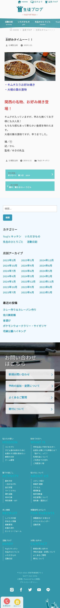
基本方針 (8, 481)
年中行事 (8, 497)
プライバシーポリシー (29, 582)
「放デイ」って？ (40, 453)
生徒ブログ (53, 2)
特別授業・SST (11, 500)
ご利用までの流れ (40, 460)
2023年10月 (10, 287)
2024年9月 (27, 265)
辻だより (38, 2)
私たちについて (44, 475)
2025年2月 (9, 260)
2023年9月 (27, 287)
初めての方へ (44, 441)
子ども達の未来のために (15, 450)
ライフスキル (10, 491)
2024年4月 (9, 276)
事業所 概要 (38, 484)
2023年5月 (45, 292)
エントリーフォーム (13, 531)
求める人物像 (10, 521)
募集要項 (8, 524)
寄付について (17, 606)
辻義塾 (20, 579)
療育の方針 (9, 457)
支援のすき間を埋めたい (15, 453)
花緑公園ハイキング (14, 331)
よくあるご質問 (18, 397)
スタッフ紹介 (38, 481)
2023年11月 (46, 281)
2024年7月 (9, 270)
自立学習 (8, 487)
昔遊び (7, 320)
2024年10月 (10, 265)
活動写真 (36, 524)
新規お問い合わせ (19, 374)
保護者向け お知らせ (41, 518)
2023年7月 (9, 292)
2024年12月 (46, 260)
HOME (25, 2)
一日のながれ (10, 484)
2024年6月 (27, 270)
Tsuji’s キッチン (43, 160)
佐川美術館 (9, 315)
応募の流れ (9, 528)
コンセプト (9, 447)
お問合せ (7, 606)
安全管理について (40, 497)
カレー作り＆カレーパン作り (19, 309)
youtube (39, 590)
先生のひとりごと (43, 23)
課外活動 (8, 494)
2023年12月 (28, 281)
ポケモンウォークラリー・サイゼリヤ (24, 325)
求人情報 (15, 512)
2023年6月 (27, 292)
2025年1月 (27, 260)
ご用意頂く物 (38, 463)
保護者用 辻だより (44, 512)
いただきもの (24, 23)
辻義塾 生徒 (13, 45)
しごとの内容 (10, 518)
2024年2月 (45, 276)
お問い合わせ (44, 542)
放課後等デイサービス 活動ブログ (30, 9)
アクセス (36, 487)
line (48, 590)
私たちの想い (15, 441)
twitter (30, 590)
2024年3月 (27, 276)
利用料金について (40, 457)
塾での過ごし (15, 475)
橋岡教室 (36, 491)
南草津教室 (37, 494)
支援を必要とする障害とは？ (45, 450)
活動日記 (9, 23)
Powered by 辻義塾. (32, 579)
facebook (21, 590)
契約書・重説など (40, 500)
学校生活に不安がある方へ (44, 447)
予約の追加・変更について (24, 385)
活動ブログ (15, 542)
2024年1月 (9, 281)
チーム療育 (9, 460)
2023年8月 (45, 287)
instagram (12, 590)
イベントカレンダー (41, 521)
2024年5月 (45, 270)
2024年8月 (45, 265)
